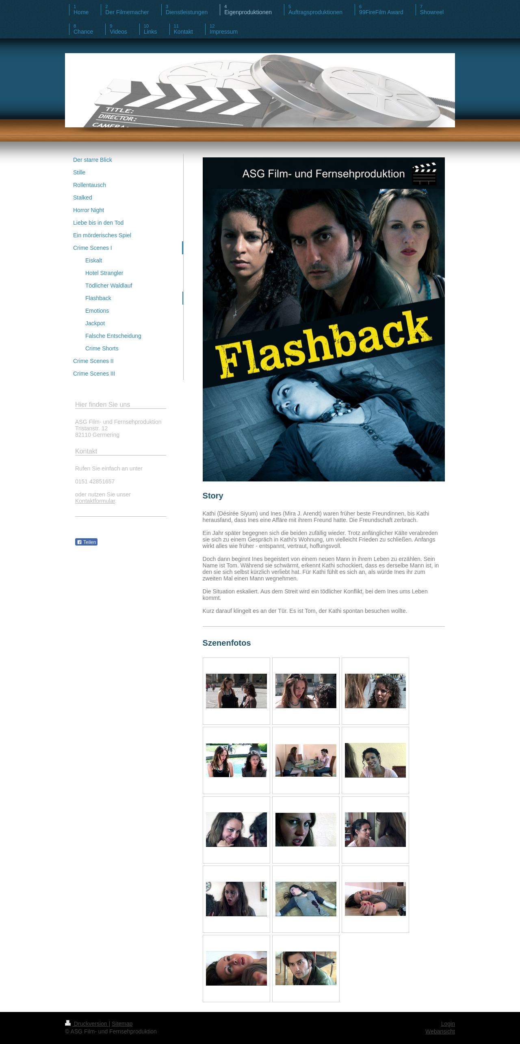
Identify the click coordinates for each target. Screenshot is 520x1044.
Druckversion (86, 1023)
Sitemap (122, 1023)
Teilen (86, 542)
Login (448, 1023)
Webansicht (440, 1031)
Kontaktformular (95, 501)
